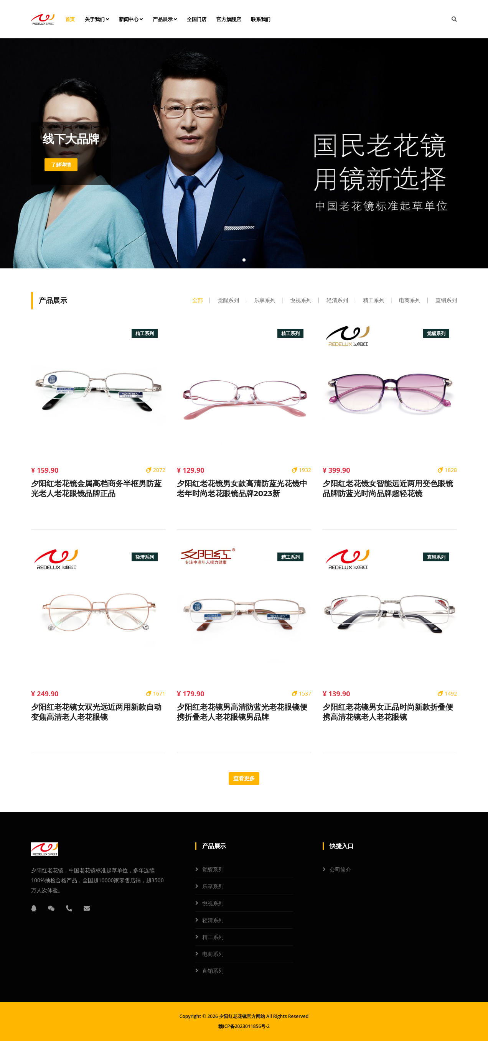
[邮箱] (87, 908)
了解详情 (62, 164)
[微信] (51, 908)
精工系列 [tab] (373, 300)
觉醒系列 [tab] (228, 300)
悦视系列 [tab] (301, 300)
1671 (155, 693)
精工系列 (213, 937)
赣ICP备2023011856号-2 (244, 1026)
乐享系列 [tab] (264, 300)
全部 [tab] (197, 300)
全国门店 (196, 19)
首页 (70, 19)
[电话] (69, 908)
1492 (447, 693)
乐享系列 (213, 886)
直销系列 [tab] (446, 300)
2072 (155, 470)
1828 (447, 470)
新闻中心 (131, 19)
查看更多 (244, 778)
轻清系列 (213, 920)
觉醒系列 (213, 869)
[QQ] (33, 908)
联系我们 (260, 19)
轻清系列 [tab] (337, 300)
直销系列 (213, 970)
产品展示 (165, 19)
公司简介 (340, 869)
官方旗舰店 (228, 19)
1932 (301, 470)
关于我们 (97, 19)
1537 (301, 693)
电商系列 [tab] (409, 300)
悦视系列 (213, 903)
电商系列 (213, 953)
